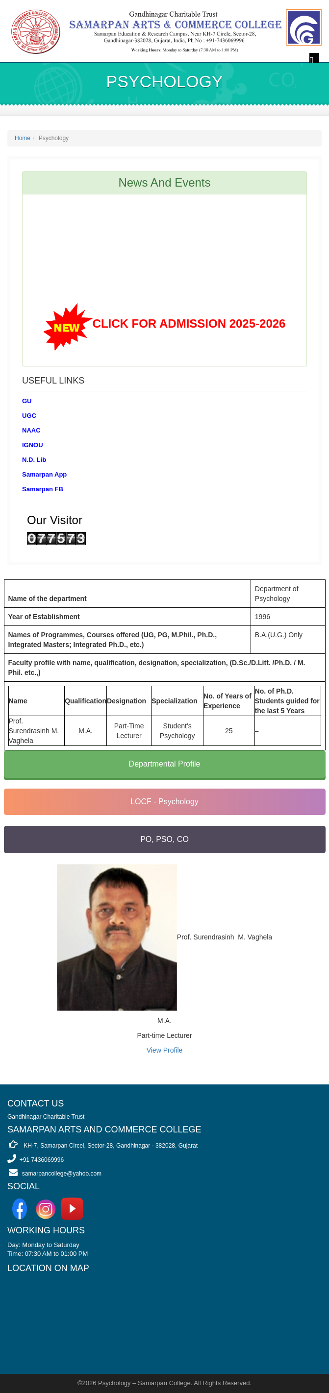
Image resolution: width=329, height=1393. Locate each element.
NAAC (31, 430)
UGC (29, 415)
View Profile (165, 1050)
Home (22, 138)
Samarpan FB (42, 489)
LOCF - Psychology (164, 801)
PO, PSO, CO (164, 839)
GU (27, 401)
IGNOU (32, 445)
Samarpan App (44, 474)
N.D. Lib (34, 459)
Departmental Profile (165, 764)
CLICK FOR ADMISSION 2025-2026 (189, 325)
